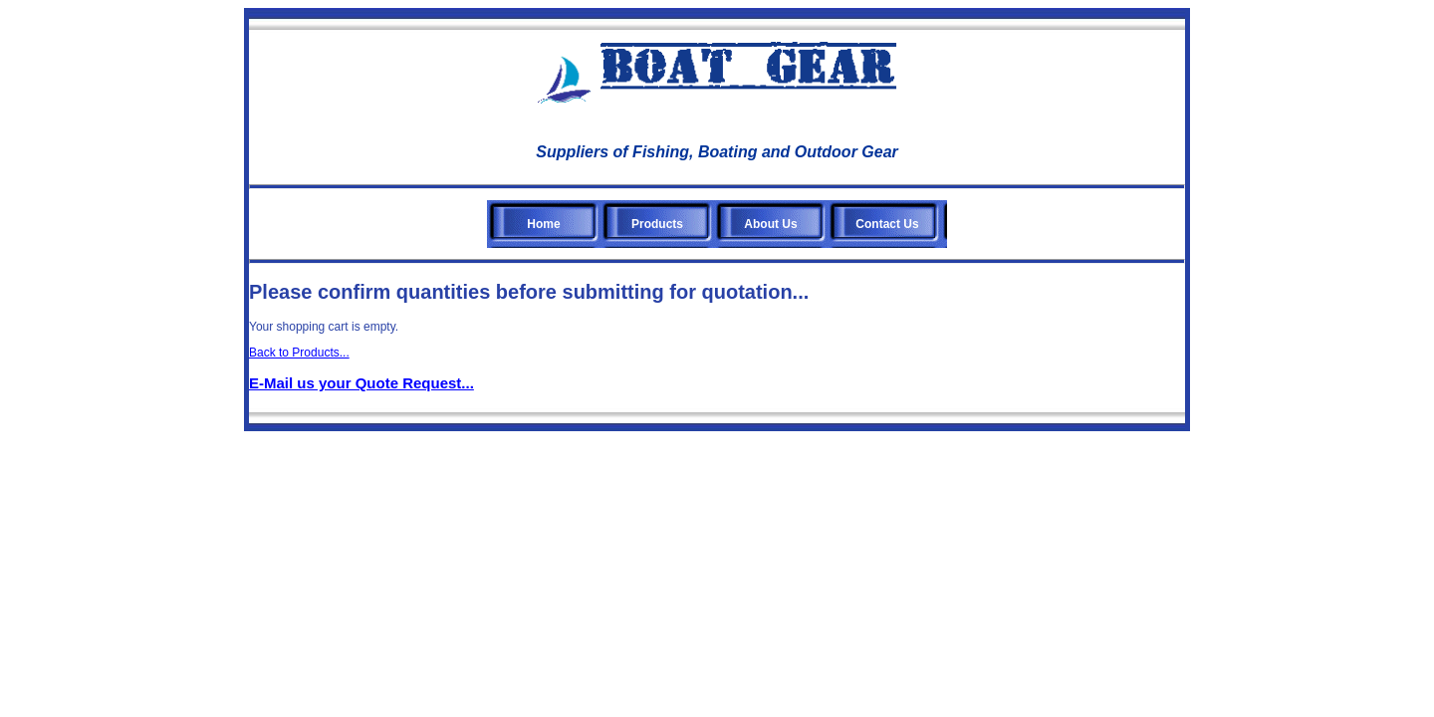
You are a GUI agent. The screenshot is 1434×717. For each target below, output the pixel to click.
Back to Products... (299, 352)
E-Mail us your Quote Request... (361, 382)
